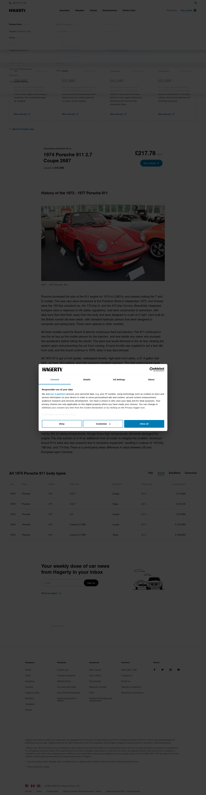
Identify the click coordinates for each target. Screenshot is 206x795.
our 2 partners (58, 394)
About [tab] (151, 379)
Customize (103, 424)
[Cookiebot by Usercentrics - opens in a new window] (151, 369)
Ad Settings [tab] (119, 379)
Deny (62, 424)
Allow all (144, 424)
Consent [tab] (54, 379)
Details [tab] (87, 379)
